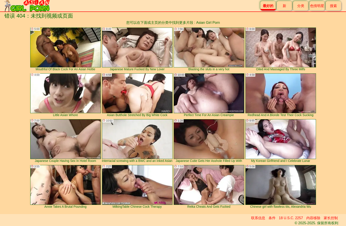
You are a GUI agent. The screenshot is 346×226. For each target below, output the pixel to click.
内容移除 (313, 218)
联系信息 (258, 218)
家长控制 (331, 218)
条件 (272, 218)
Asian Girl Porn (208, 22)
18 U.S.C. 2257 (291, 218)
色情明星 (317, 6)
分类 (300, 6)
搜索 (333, 6)
